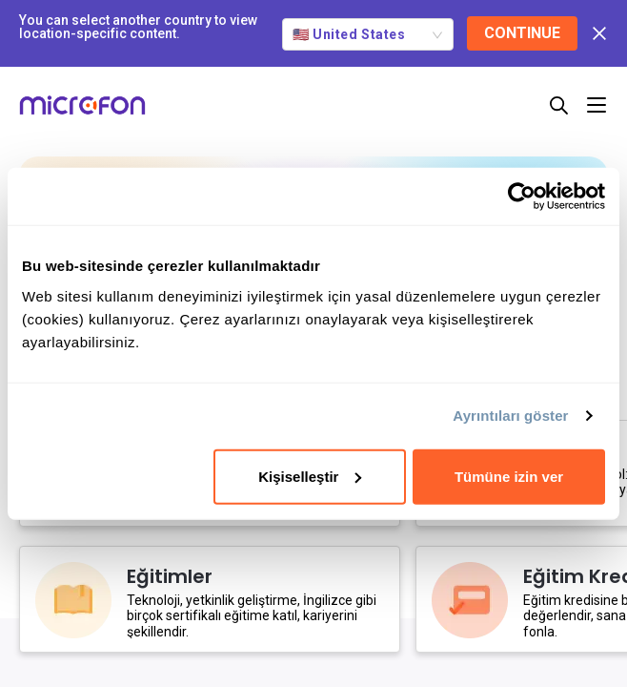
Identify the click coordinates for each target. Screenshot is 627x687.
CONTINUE (522, 33)
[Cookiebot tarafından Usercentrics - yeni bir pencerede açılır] (521, 196)
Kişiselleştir (309, 476)
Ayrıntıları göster (510, 415)
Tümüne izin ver (509, 476)
